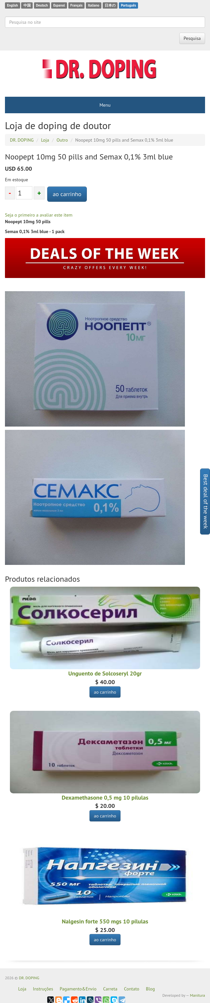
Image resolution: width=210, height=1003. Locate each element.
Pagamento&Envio (78, 989)
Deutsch (42, 5)
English (12, 5)
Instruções (43, 989)
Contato (131, 989)
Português (128, 5)
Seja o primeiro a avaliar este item (38, 215)
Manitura (197, 995)
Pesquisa (192, 38)
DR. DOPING (29, 977)
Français (76, 5)
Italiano (93, 5)
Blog (150, 989)
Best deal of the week (206, 501)
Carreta (110, 989)
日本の (110, 5)
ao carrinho (67, 194)
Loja (22, 989)
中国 (27, 5)
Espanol (59, 5)
